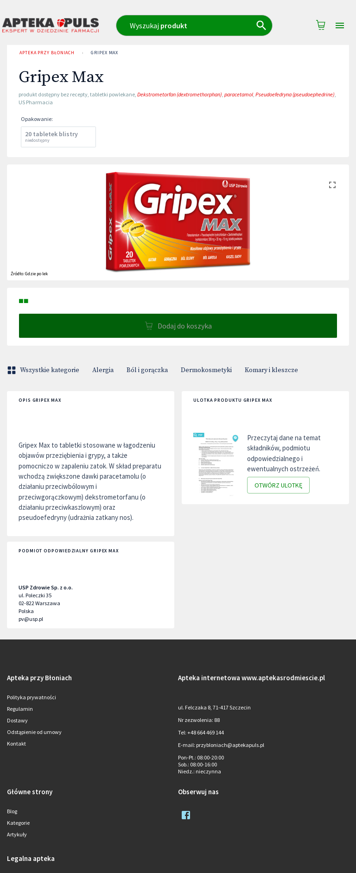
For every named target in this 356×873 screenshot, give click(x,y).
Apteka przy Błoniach (47, 53)
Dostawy (17, 720)
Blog (12, 811)
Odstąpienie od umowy (34, 731)
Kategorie (18, 822)
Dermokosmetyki (206, 370)
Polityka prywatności (31, 697)
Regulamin (20, 708)
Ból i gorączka (147, 370)
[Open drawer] (340, 25)
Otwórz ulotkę (278, 485)
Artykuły (17, 834)
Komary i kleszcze (271, 370)
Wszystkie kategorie (44, 370)
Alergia (103, 370)
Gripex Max (104, 53)
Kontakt (16, 743)
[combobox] (194, 25)
